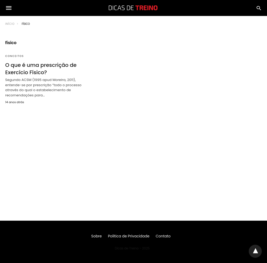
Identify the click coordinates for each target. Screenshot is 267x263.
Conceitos (14, 56)
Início (10, 24)
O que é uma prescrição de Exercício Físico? (41, 68)
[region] (133, 153)
